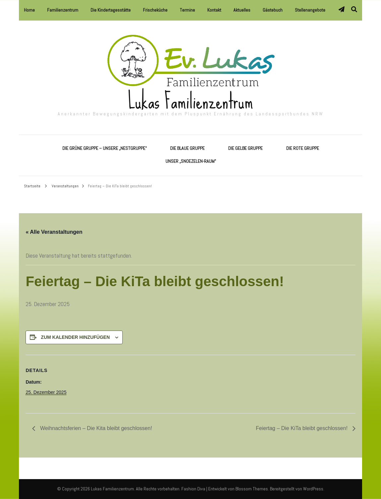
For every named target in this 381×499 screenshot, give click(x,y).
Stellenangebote (310, 10)
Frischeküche (155, 10)
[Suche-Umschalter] (354, 9)
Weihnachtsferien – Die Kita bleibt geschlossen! (95, 428)
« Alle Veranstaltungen (54, 232)
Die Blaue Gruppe (187, 148)
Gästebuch (273, 10)
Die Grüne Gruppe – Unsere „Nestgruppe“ (104, 148)
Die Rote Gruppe (302, 148)
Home (29, 10)
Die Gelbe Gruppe (245, 148)
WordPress (313, 489)
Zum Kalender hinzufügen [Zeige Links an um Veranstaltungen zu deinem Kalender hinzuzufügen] (75, 337)
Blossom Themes (251, 489)
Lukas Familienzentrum (190, 101)
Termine (187, 10)
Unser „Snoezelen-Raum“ (190, 161)
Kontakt (214, 10)
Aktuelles (241, 10)
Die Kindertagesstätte (111, 10)
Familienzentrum (62, 10)
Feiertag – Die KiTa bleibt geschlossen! (302, 428)
